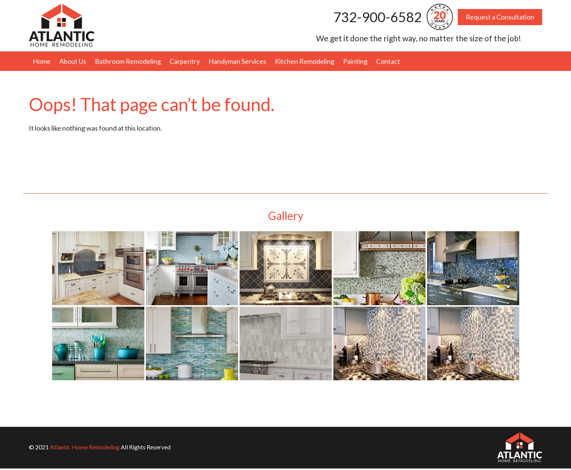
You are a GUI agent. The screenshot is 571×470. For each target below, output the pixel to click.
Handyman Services (237, 61)
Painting (355, 61)
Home (42, 61)
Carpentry (184, 61)
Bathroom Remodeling (128, 61)
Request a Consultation (500, 17)
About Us (72, 61)
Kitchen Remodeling (304, 61)
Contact (388, 61)
